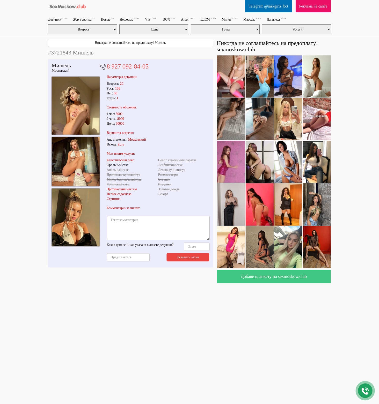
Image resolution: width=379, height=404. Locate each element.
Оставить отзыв (188, 257)
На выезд (276, 19)
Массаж (252, 19)
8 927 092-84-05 (128, 66)
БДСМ (208, 19)
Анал (187, 19)
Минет (229, 19)
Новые (107, 19)
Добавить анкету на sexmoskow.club (274, 276)
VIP (150, 19)
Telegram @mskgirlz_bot (268, 6)
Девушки (57, 19)
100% (168, 19)
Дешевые (129, 19)
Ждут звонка (84, 19)
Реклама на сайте (313, 6)
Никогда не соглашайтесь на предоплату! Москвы (130, 43)
